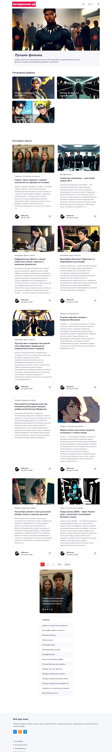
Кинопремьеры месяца (51, 650)
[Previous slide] (17, 37)
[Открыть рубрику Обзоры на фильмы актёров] (33, 88)
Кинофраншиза (66, 174)
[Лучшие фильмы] (56, 37)
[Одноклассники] (20, 732)
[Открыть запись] (33, 183)
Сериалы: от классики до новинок (27, 176)
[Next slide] (95, 37)
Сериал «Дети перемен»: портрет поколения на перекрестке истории (53, 601)
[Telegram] (25, 732)
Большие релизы (49, 635)
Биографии (19, 741)
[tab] (43, 609)
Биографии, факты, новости (25, 255)
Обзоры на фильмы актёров (25, 400)
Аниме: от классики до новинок (71, 426)
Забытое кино (47, 640)
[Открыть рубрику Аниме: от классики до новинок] (33, 112)
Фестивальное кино (50, 693)
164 (59, 564)
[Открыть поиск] (83, 4)
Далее (67, 564)
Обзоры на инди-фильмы (69, 314)
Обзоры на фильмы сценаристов (55, 683)
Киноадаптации (48, 645)
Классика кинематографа (52, 659)
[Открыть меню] (98, 4)
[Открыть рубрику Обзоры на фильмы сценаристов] (78, 88)
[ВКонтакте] (15, 732)
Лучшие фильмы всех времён (53, 664)
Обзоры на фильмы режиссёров (55, 679)
